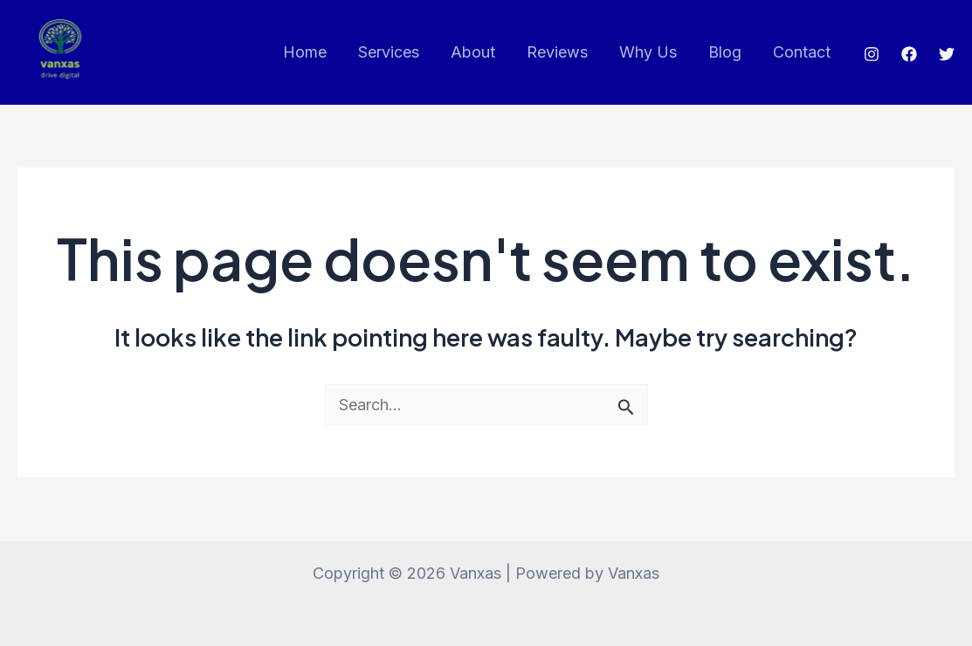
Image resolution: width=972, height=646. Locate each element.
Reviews (557, 52)
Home (305, 52)
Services (388, 52)
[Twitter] (947, 54)
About (473, 52)
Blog (724, 52)
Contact (802, 52)
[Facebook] (909, 54)
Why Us (648, 52)
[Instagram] (871, 54)
